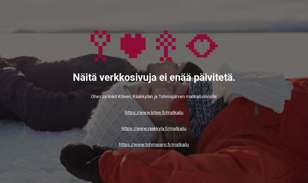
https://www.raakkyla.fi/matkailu (154, 128)
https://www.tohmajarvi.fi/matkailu (154, 144)
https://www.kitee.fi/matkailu (154, 112)
